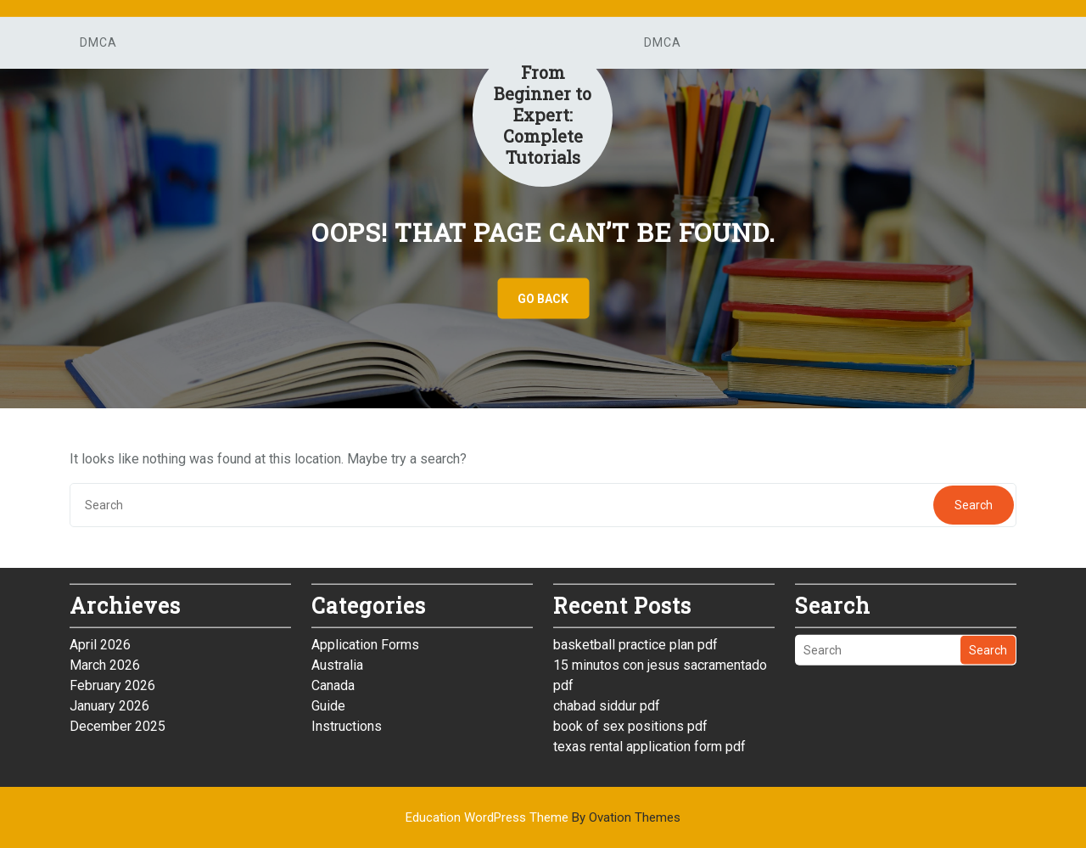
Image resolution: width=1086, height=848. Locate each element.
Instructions (346, 720)
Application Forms (365, 639)
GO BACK (543, 299)
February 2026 (112, 679)
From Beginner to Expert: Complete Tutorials (542, 114)
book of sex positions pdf (630, 720)
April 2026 (100, 639)
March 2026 (105, 659)
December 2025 (117, 720)
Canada (333, 679)
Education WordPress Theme (543, 817)
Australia (337, 659)
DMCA (98, 42)
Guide (328, 700)
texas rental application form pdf (649, 741)
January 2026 (109, 700)
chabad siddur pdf (606, 700)
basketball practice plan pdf (635, 639)
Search (973, 505)
